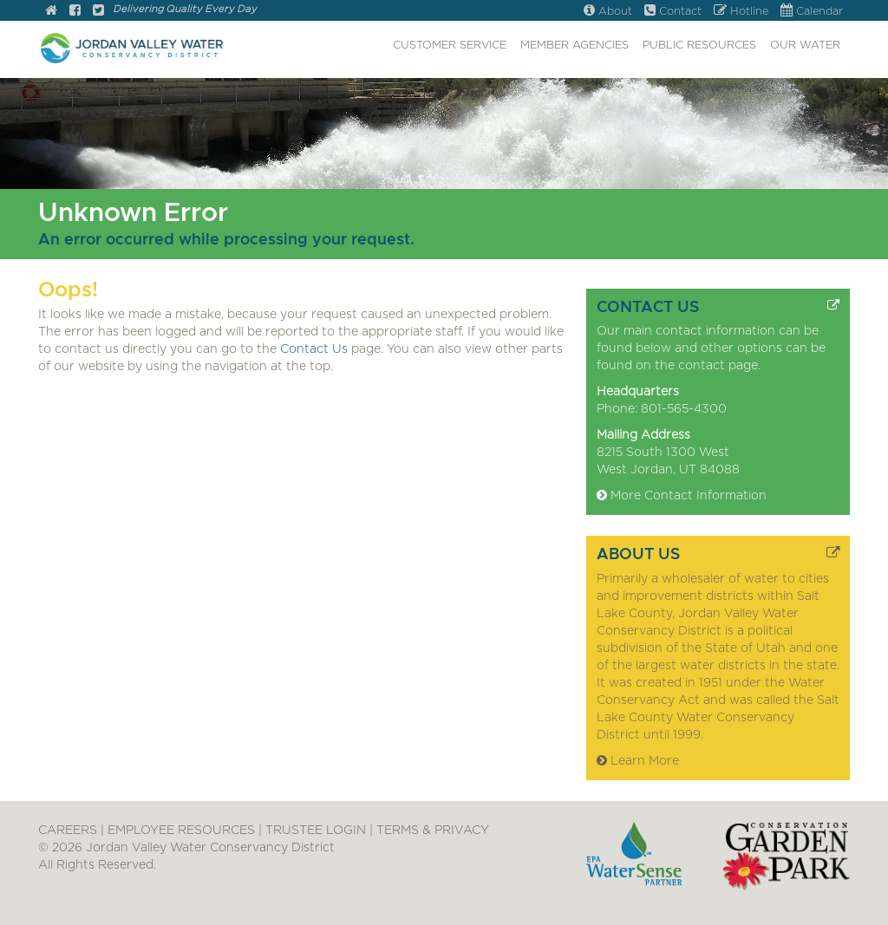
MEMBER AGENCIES (574, 45)
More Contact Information (682, 496)
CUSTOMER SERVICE (449, 45)
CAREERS (67, 830)
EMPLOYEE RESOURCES (181, 830)
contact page (718, 366)
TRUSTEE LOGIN (315, 830)
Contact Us (314, 349)
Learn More (638, 761)
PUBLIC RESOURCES (699, 45)
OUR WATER (805, 45)
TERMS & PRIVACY (432, 830)
